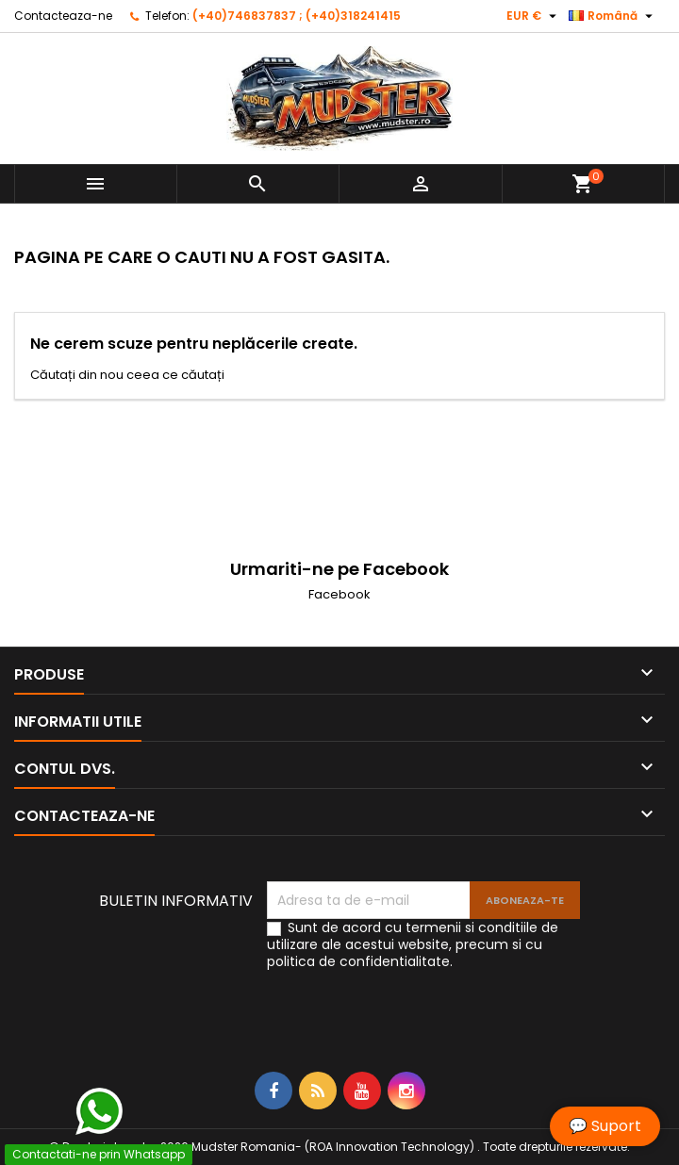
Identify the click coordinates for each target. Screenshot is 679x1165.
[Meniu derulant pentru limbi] (613, 16)
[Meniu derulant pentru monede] (533, 16)
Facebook (339, 594)
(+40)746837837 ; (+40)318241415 (296, 16)
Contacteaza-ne (63, 16)
